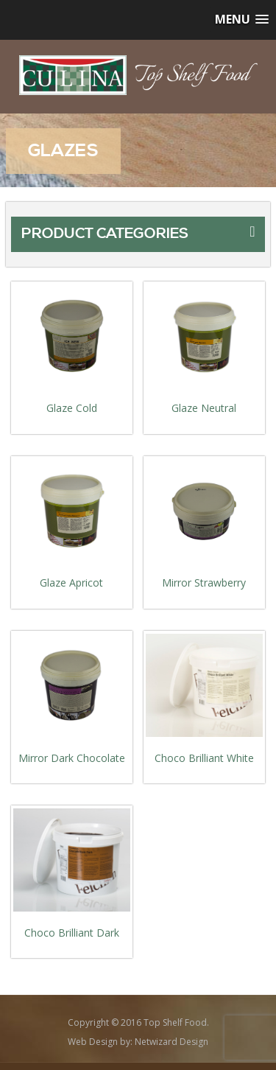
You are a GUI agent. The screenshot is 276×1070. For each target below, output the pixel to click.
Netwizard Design (171, 1041)
